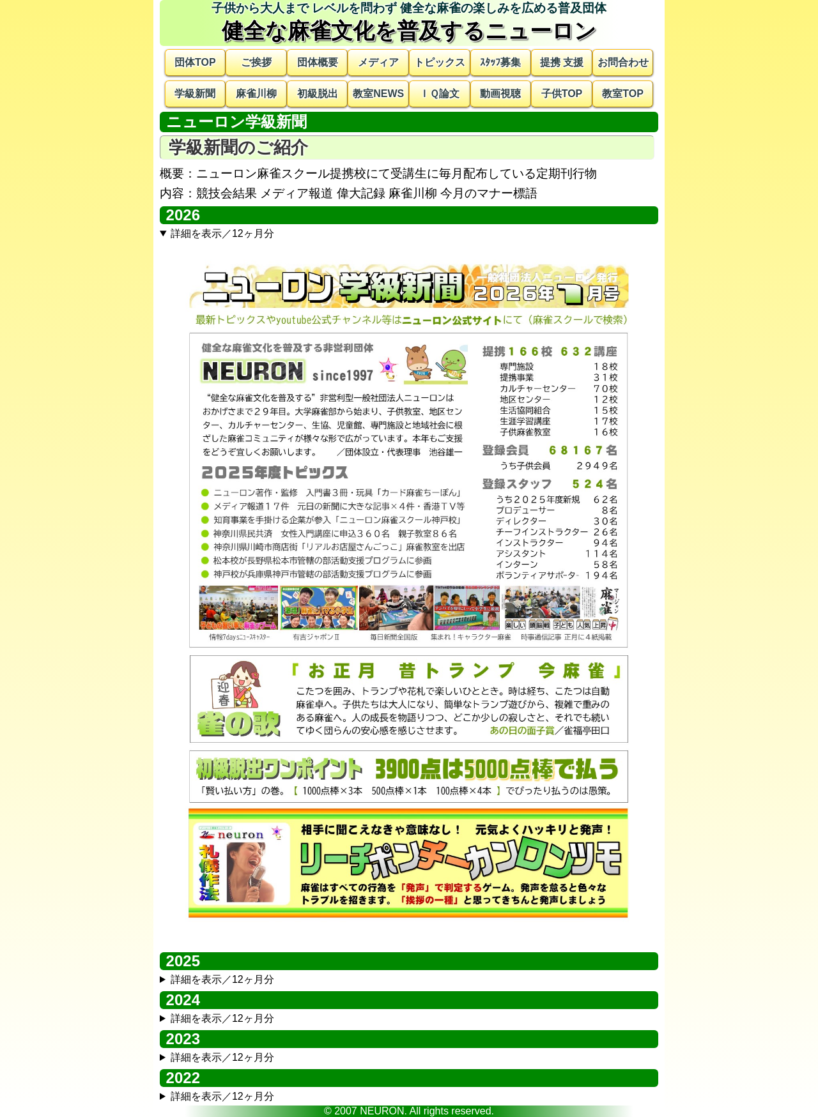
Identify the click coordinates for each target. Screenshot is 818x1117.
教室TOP (623, 93)
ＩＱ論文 (439, 93)
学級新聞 (194, 93)
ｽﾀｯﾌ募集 (500, 62)
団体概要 (317, 62)
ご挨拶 (256, 62)
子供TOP (562, 93)
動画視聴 (500, 93)
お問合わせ (623, 62)
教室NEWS (378, 93)
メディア (378, 62)
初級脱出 (317, 93)
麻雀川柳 (256, 93)
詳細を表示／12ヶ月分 (222, 233)
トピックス (439, 62)
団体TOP (195, 62)
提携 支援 (561, 62)
